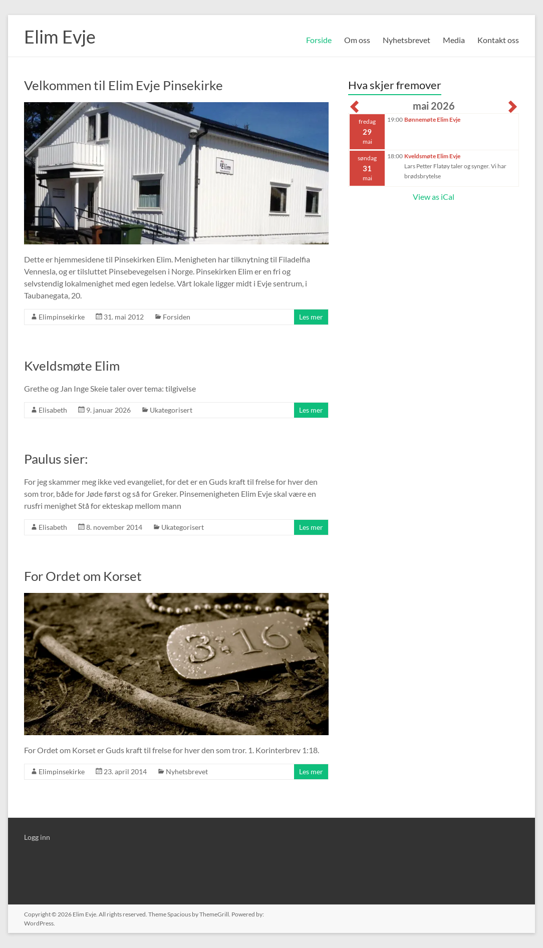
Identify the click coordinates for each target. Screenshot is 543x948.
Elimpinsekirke (62, 316)
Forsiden (176, 316)
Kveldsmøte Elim (72, 366)
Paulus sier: (56, 459)
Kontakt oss (498, 40)
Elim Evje (60, 37)
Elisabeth (53, 410)
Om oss (357, 40)
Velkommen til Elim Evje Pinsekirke (123, 85)
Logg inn (37, 837)
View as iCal (433, 196)
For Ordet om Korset (83, 576)
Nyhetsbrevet (406, 40)
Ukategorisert (171, 410)
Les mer (311, 316)
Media (454, 40)
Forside (319, 40)
